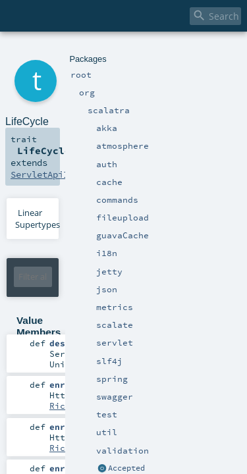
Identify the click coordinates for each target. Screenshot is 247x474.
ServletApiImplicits (173, 119)
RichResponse (197, 356)
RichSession (78, 425)
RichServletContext (186, 391)
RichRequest (189, 322)
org (53, 51)
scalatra (77, 51)
